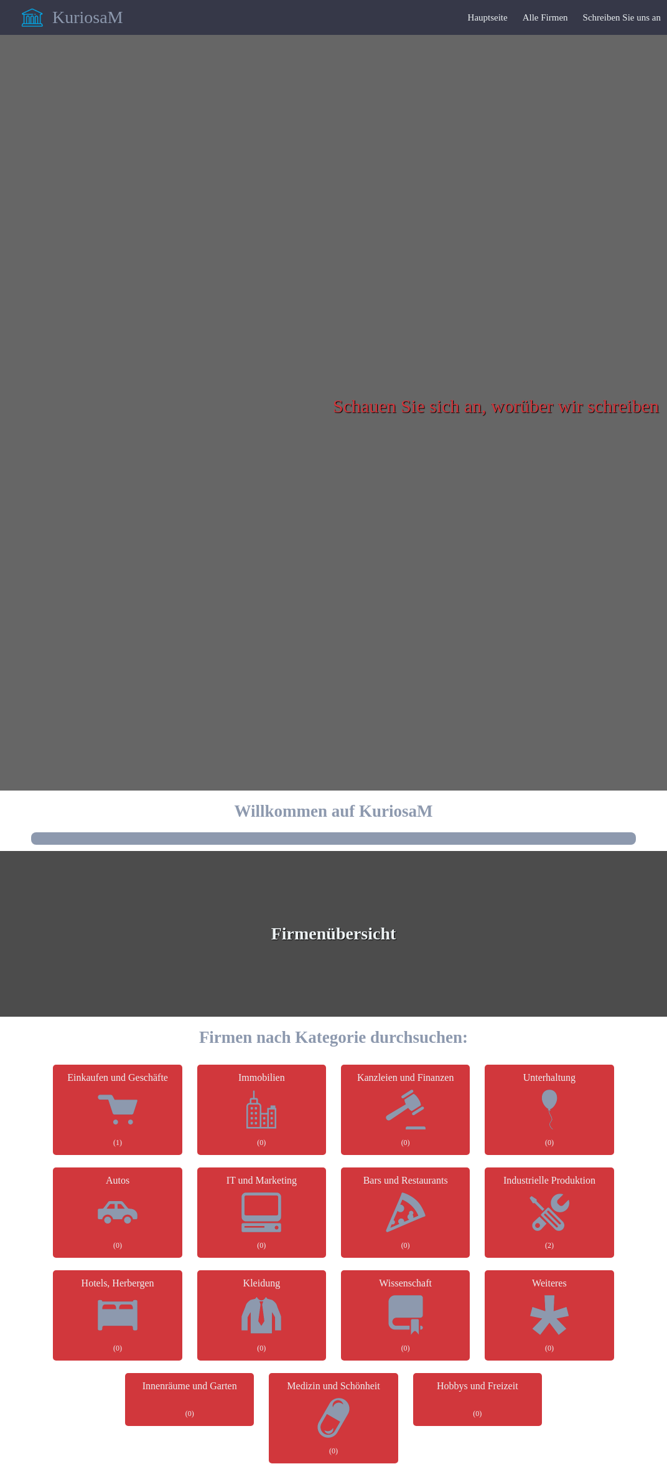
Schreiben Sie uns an (622, 17)
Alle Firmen (545, 17)
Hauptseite (488, 17)
